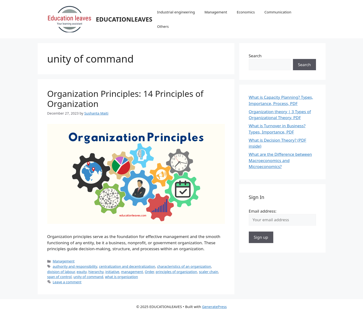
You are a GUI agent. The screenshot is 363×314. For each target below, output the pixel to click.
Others (163, 26)
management (132, 271)
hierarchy (96, 271)
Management (215, 12)
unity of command (88, 276)
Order (149, 271)
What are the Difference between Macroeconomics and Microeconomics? (280, 160)
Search (255, 55)
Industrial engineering (176, 12)
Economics (246, 12)
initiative (112, 271)
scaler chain (208, 271)
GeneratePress (214, 306)
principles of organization (176, 271)
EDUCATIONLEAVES (124, 19)
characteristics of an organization (184, 266)
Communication (277, 12)
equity (82, 271)
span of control (59, 276)
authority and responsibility (75, 266)
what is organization (121, 276)
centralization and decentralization (127, 266)
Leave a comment (67, 282)
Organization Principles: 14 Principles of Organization (125, 98)
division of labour (61, 271)
